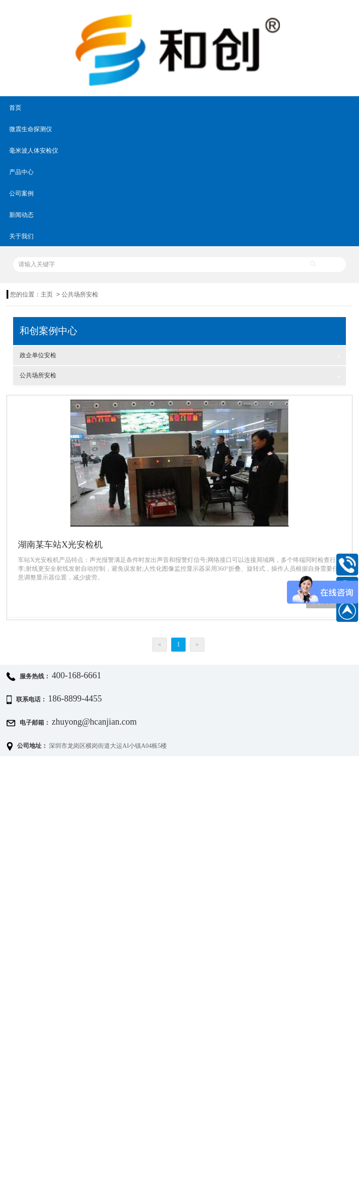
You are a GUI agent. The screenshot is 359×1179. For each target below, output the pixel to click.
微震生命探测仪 (30, 129)
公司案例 (21, 193)
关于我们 (21, 236)
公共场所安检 (80, 294)
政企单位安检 (180, 356)
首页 (15, 108)
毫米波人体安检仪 (33, 150)
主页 (47, 294)
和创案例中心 (48, 331)
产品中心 (21, 172)
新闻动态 (21, 215)
